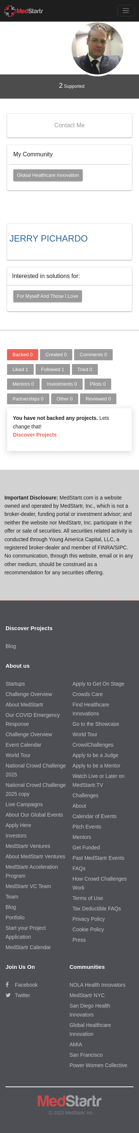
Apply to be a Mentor (96, 766)
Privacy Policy (89, 919)
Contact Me (69, 125)
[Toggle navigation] (126, 10)
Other (65, 399)
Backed (23, 354)
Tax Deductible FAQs (97, 909)
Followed (52, 369)
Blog (11, 646)
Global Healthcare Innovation (48, 175)
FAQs (79, 868)
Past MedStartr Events (99, 858)
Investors (16, 836)
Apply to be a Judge (96, 755)
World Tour (18, 755)
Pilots (98, 384)
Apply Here (18, 825)
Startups (15, 684)
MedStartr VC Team (28, 886)
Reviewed (98, 399)
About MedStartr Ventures (35, 856)
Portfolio (15, 917)
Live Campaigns (24, 804)
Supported (72, 85)
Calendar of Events (95, 816)
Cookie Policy (88, 929)
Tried (84, 369)
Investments (62, 384)
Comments (93, 354)
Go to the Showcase (96, 724)
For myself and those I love (47, 296)
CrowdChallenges (93, 745)
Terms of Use (88, 898)
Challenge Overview (29, 694)
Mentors (23, 384)
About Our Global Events (34, 815)
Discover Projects (35, 435)
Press (79, 940)
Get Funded (86, 847)
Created (56, 354)
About (79, 806)
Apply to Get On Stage (99, 684)
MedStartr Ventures (28, 846)
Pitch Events (87, 827)
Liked (20, 369)
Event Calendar (24, 745)
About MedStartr (24, 705)
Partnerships (28, 399)
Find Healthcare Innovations (91, 709)
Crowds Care (88, 694)
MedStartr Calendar (28, 947)
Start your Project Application (26, 932)
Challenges (86, 795)
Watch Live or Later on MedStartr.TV (99, 780)
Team (12, 897)
